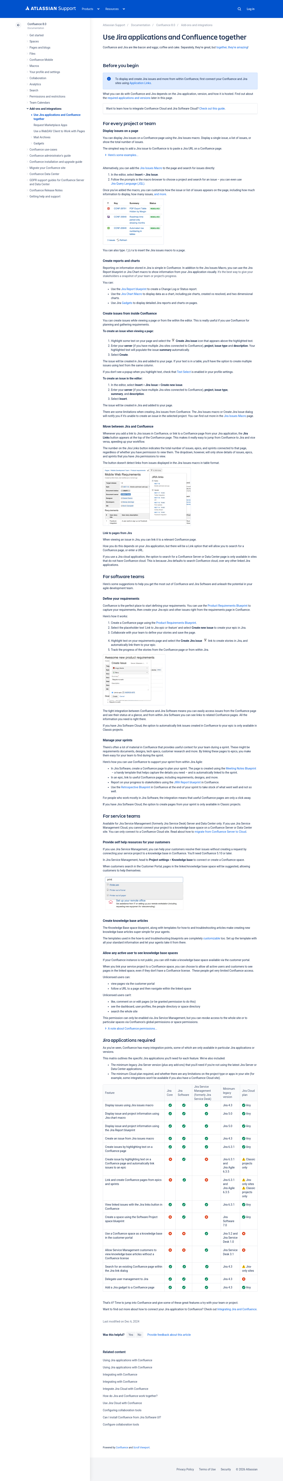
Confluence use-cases (43, 149)
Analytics (35, 84)
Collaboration (38, 78)
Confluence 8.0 (36, 24)
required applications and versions (128, 98)
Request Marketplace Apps (50, 125)
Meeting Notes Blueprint (241, 768)
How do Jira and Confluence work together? (130, 1396)
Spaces (34, 41)
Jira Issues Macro (151, 168)
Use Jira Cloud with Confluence (122, 1403)
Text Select (184, 372)
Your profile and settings (45, 72)
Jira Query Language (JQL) (127, 183)
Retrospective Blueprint (135, 787)
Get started (37, 35)
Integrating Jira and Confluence (237, 1309)
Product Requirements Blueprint (228, 605)
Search (239, 9)
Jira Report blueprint (134, 289)
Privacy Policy (185, 1469)
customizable (211, 938)
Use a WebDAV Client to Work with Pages (59, 131)
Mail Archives (42, 137)
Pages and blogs (40, 47)
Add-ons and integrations (45, 108)
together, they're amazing (232, 47)
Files (32, 53)
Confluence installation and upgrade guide (56, 161)
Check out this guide (212, 108)
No (139, 1334)
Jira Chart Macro (131, 294)
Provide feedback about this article (169, 1334)
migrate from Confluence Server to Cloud (220, 831)
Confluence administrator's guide (50, 155)
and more (160, 194)
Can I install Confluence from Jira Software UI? (132, 1417)
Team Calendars (40, 102)
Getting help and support (45, 196)
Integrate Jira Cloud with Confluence (125, 1388)
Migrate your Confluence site (47, 168)
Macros (34, 66)
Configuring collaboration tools (122, 1410)
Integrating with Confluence (120, 1374)
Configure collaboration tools (121, 1424)
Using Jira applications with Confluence (127, 1360)
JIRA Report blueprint (187, 782)
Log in (250, 9)
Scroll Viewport (141, 1447)
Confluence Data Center (44, 174)
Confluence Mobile (41, 59)
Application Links (140, 83)
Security (226, 1469)
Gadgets (39, 143)
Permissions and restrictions (47, 96)
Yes (130, 1334)
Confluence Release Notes (46, 190)
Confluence (122, 1447)
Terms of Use (207, 1469)
